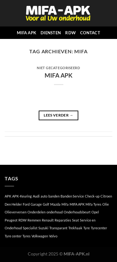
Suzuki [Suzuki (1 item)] (43, 228)
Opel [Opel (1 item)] (95, 212)
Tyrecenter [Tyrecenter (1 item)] (99, 228)
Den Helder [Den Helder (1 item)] (13, 204)
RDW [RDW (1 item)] (22, 220)
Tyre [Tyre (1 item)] (86, 228)
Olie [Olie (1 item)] (105, 204)
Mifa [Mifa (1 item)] (65, 204)
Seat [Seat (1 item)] (75, 220)
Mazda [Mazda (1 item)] (55, 204)
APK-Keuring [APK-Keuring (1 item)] (22, 196)
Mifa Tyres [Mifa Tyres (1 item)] (93, 204)
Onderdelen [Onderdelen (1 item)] (36, 212)
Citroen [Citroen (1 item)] (106, 196)
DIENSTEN (51, 32)
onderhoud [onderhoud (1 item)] (54, 212)
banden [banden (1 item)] (54, 196)
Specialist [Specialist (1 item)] (30, 228)
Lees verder (58, 115)
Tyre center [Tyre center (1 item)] (13, 236)
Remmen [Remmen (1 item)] (34, 220)
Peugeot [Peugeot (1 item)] (11, 220)
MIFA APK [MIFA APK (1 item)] (77, 204)
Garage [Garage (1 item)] (36, 204)
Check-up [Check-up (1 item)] (92, 196)
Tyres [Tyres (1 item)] (26, 236)
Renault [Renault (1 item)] (48, 220)
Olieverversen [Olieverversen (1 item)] (16, 212)
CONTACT (90, 32)
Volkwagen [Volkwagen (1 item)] (40, 236)
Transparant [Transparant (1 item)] (58, 228)
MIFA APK (26, 32)
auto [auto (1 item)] (44, 196)
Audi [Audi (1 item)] (36, 196)
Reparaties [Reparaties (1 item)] (63, 220)
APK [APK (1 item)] (8, 196)
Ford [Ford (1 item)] (26, 204)
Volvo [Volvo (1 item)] (53, 236)
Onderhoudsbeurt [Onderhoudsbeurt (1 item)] (77, 212)
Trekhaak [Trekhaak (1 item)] (75, 228)
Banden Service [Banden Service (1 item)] (72, 196)
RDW (70, 32)
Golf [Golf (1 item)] (46, 204)
